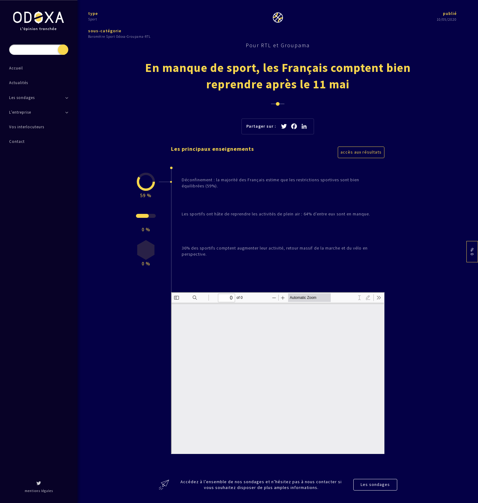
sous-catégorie (104, 31)
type (93, 13)
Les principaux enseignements (212, 148)
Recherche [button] (63, 49)
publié (450, 13)
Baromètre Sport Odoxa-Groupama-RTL (119, 36)
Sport (92, 19)
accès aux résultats (361, 152)
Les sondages (375, 484)
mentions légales (39, 491)
